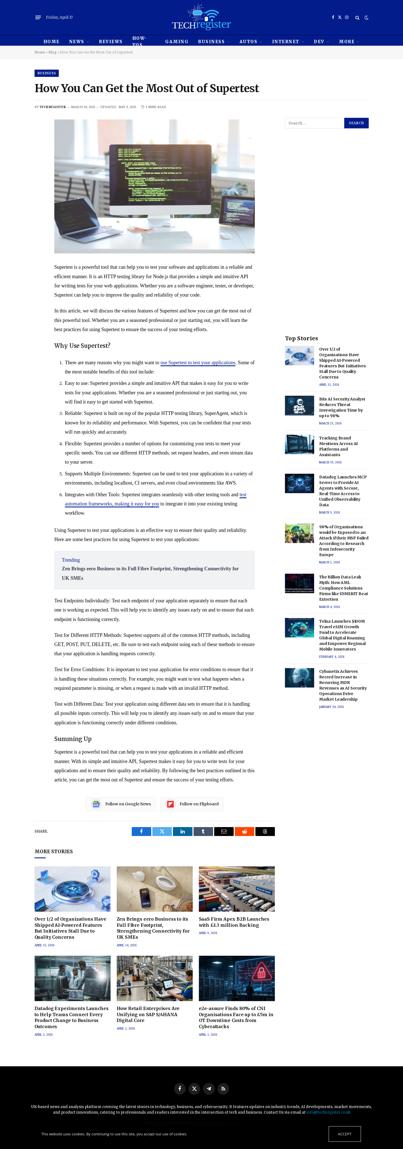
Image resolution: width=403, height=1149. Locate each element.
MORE (347, 41)
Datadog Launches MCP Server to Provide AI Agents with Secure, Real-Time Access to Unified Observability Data (343, 491)
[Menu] (38, 17)
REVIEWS (111, 41)
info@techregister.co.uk (328, 1112)
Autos (249, 41)
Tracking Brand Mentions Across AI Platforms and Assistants (338, 446)
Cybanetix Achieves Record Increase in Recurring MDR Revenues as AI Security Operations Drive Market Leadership (343, 685)
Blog (52, 52)
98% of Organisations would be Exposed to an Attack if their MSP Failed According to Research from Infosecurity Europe (343, 540)
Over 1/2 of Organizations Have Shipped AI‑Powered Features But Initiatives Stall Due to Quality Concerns (70, 928)
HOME (51, 41)
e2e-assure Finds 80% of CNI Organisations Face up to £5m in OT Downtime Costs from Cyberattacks (236, 1017)
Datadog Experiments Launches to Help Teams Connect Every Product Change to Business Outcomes (72, 1017)
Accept (344, 1133)
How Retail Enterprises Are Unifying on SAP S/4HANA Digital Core (148, 1014)
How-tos (139, 42)
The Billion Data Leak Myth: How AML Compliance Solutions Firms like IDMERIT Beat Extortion (343, 588)
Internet (285, 41)
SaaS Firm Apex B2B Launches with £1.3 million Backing (234, 922)
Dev (319, 41)
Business (211, 41)
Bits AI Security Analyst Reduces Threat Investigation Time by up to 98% (342, 407)
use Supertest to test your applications (197, 362)
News (76, 41)
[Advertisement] (326, 237)
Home (40, 52)
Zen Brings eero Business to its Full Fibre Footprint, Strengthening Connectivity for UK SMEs (153, 928)
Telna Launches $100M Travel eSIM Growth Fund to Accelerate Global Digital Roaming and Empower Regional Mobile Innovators (342, 635)
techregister (53, 107)
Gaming (177, 41)
